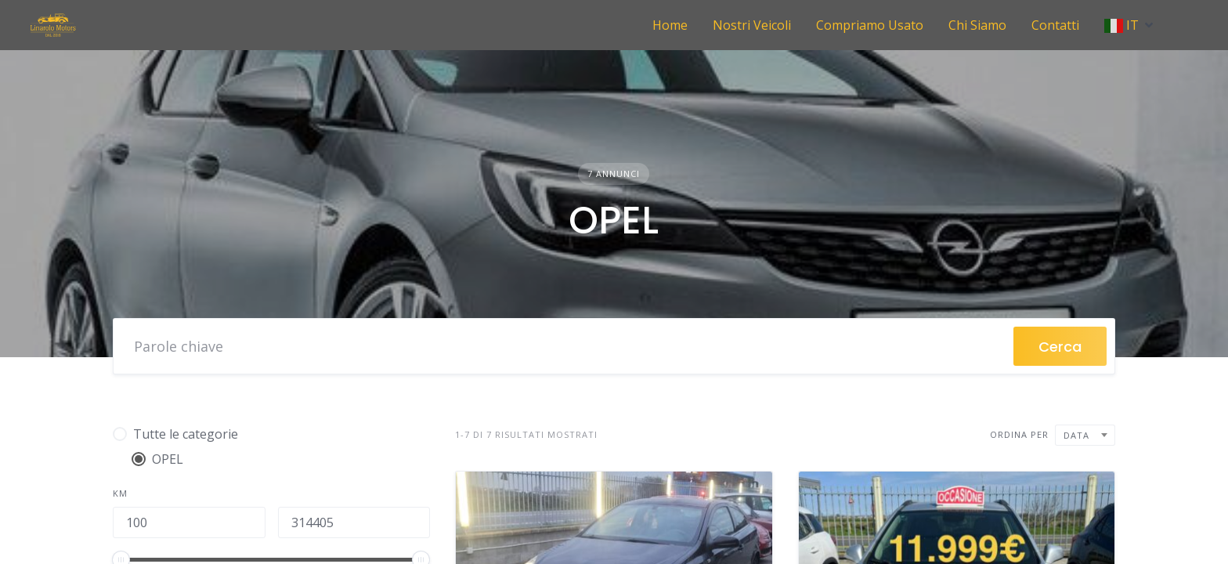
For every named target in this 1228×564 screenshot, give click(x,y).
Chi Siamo (977, 25)
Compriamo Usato (869, 25)
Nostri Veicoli (752, 25)
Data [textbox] (1076, 435)
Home (670, 25)
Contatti (1055, 25)
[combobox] (1085, 435)
